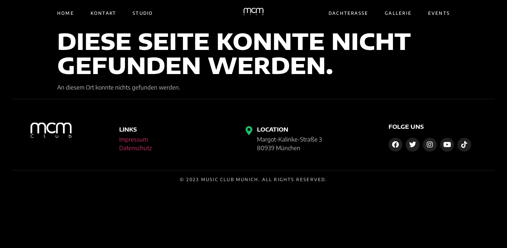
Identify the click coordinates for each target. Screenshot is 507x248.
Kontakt (103, 13)
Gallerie (398, 13)
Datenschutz (135, 148)
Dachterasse (348, 13)
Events (439, 13)
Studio (143, 13)
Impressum (133, 139)
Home (65, 13)
